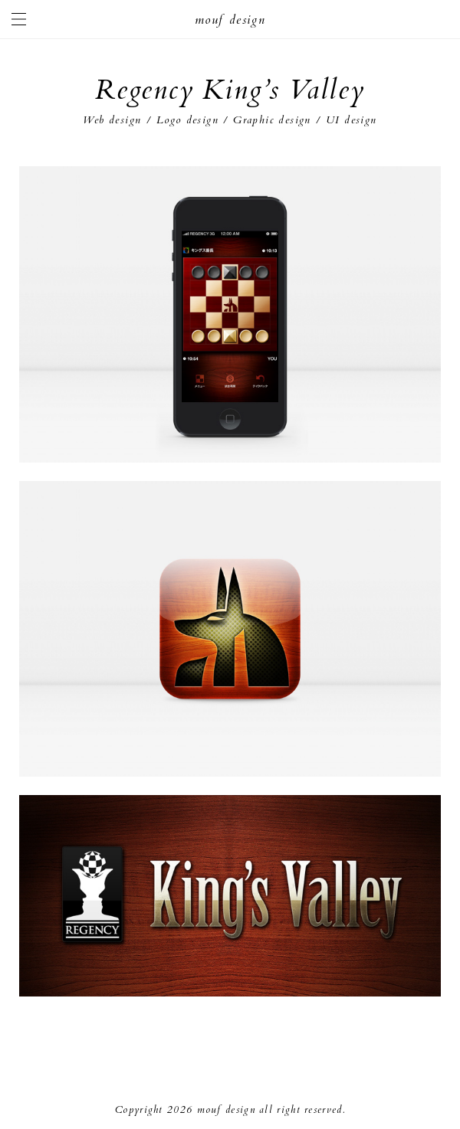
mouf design (230, 19)
